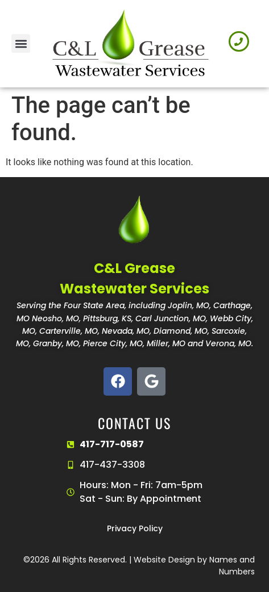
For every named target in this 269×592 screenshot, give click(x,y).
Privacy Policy (135, 528)
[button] (20, 43)
